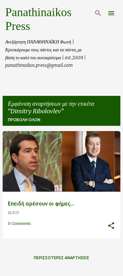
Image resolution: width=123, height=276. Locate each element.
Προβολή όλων (24, 120)
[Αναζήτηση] (98, 13)
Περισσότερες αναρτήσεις (61, 258)
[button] (111, 226)
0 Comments (19, 223)
